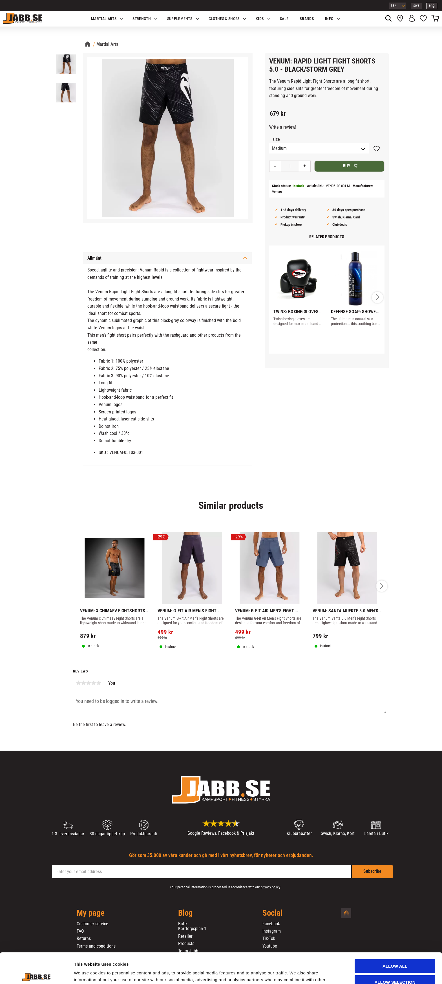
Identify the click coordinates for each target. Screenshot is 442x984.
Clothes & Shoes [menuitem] (224, 18)
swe (416, 5)
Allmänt (94, 258)
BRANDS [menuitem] (307, 18)
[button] (423, 19)
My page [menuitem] (91, 913)
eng (432, 5)
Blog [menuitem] (185, 913)
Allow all (395, 934)
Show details (296, 972)
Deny (395, 966)
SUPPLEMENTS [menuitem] (180, 18)
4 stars (93, 682)
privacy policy (270, 887)
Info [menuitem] (329, 18)
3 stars (88, 682)
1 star (78, 682)
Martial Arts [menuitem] (103, 18)
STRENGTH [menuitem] (141, 18)
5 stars (98, 682)
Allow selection (395, 950)
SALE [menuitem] (284, 18)
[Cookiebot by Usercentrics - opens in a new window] (36, 973)
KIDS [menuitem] (260, 18)
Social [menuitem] (272, 913)
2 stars (83, 682)
